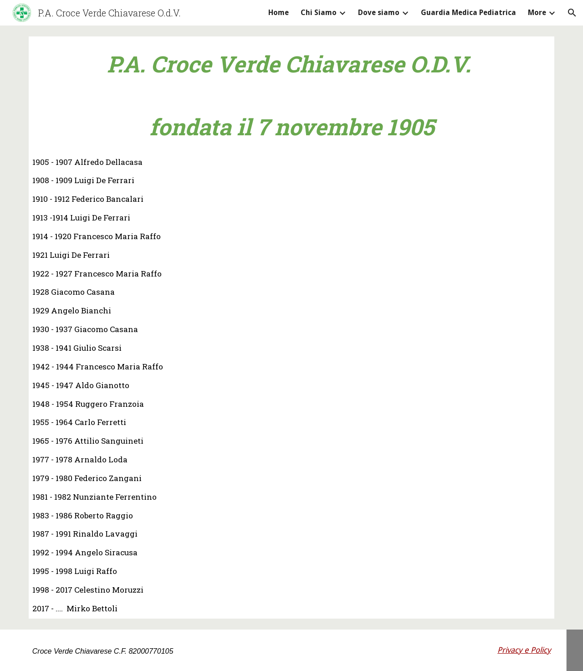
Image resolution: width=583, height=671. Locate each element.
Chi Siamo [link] (319, 12)
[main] (291, 327)
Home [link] (278, 12)
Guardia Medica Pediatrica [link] (468, 12)
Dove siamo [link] (378, 12)
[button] (572, 13)
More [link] (537, 12)
